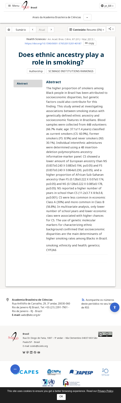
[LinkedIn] (31, 352)
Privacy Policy (105, 391)
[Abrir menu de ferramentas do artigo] (15, 371)
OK (61, 396)
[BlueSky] (24, 352)
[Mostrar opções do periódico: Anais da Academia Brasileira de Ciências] (87, 17)
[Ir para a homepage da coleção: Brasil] (41, 6)
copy (89, 43)
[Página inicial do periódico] (9, 29)
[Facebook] (35, 352)
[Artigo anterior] (33, 29)
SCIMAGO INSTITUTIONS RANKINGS (71, 71)
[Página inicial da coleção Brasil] (13, 341)
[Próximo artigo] (51, 29)
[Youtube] (38, 352)
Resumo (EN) (85, 29)
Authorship (36, 71)
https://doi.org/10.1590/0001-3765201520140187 (53, 43)
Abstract (22, 83)
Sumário (21, 29)
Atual (42, 29)
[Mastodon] (27, 352)
